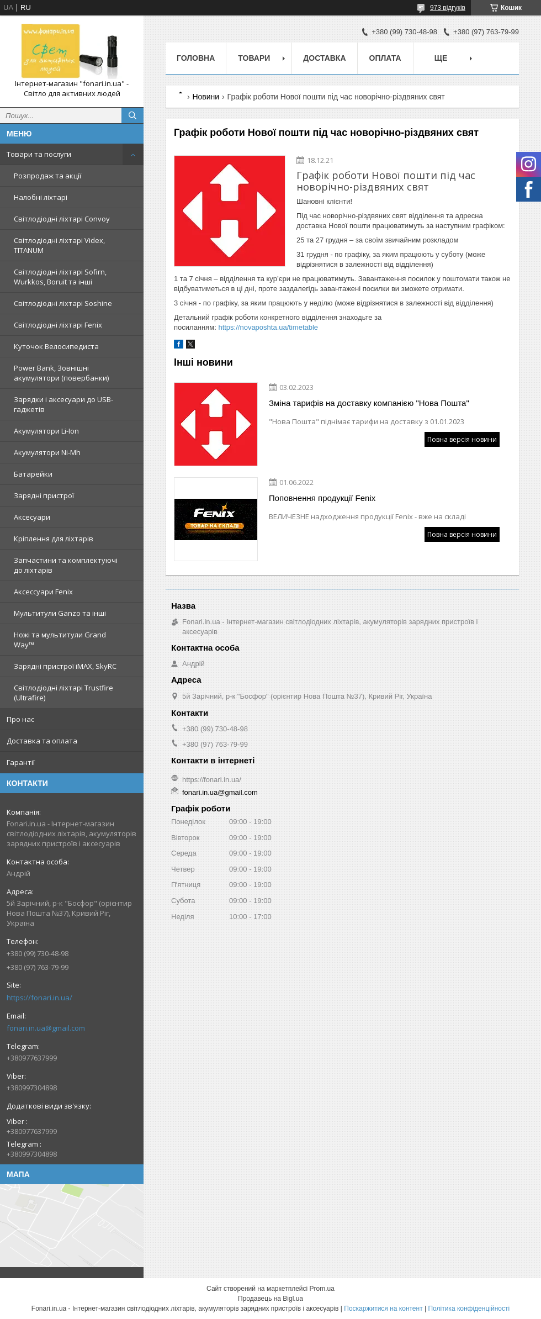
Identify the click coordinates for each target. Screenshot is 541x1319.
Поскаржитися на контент (383, 1308)
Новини (205, 96)
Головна (196, 58)
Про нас (20, 719)
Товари (254, 58)
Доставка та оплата (42, 741)
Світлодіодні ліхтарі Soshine (63, 303)
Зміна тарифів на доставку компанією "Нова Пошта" (369, 403)
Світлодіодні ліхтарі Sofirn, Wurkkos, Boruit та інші (60, 277)
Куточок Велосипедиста (56, 346)
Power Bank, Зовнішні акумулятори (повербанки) (61, 373)
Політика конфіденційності (469, 1308)
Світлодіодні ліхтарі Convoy (62, 219)
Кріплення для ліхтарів (53, 539)
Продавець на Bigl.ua (270, 1298)
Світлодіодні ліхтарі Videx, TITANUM (59, 245)
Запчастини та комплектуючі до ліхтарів (66, 565)
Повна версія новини (462, 439)
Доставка (324, 58)
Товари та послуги (39, 154)
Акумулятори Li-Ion (46, 431)
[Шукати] (132, 115)
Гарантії (21, 762)
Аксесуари (32, 517)
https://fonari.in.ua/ (39, 998)
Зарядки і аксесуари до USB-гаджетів (63, 404)
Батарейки (33, 474)
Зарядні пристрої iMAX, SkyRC (65, 666)
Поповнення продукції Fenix (322, 498)
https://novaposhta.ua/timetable (268, 327)
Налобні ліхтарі (40, 197)
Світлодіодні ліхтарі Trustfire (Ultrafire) (63, 693)
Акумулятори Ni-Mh (47, 452)
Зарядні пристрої (44, 495)
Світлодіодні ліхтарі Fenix (58, 325)
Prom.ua (322, 1288)
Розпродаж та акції (47, 176)
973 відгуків (447, 8)
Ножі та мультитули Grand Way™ (60, 640)
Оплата (385, 58)
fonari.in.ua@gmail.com (46, 1028)
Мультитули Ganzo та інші (60, 613)
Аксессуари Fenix (43, 592)
